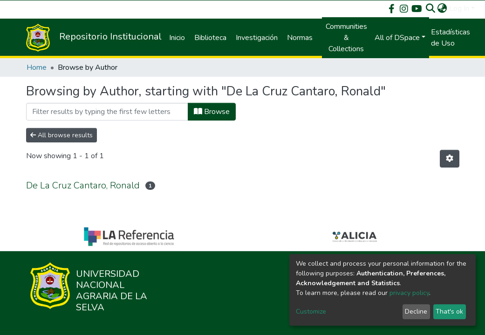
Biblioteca (210, 38)
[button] (442, 8)
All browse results (61, 135)
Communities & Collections (346, 37)
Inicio (177, 38)
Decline (416, 311)
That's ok (449, 311)
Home (37, 67)
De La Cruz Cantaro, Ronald (83, 185)
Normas (300, 38)
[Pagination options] (449, 159)
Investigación (257, 38)
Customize (311, 311)
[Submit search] (431, 8)
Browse (212, 112)
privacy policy (409, 292)
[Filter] (107, 112)
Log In (459, 8)
